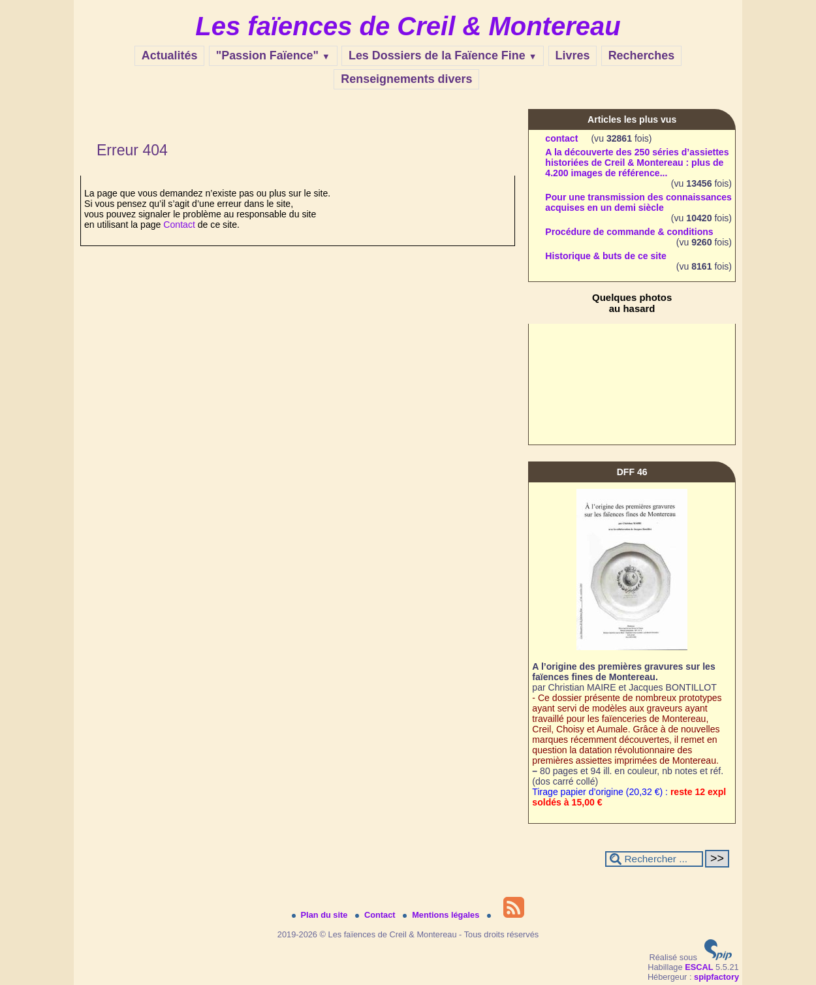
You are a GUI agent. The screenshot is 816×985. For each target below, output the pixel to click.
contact (561, 138)
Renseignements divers (406, 79)
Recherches (641, 55)
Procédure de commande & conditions (629, 232)
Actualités (170, 55)
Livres (573, 55)
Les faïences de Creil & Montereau (407, 26)
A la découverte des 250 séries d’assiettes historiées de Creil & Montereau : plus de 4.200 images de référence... (637, 162)
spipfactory (716, 977)
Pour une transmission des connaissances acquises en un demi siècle (638, 202)
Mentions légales (442, 915)
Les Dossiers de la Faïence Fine (443, 55)
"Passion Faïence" (273, 55)
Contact (179, 224)
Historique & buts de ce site (605, 256)
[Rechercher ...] (654, 859)
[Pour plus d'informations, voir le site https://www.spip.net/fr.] (718, 957)
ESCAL (699, 967)
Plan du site (321, 915)
